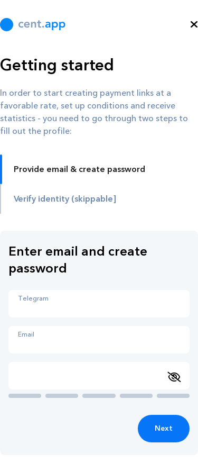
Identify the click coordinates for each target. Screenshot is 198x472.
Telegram (33, 298)
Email (26, 334)
